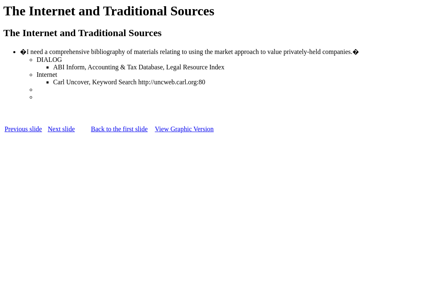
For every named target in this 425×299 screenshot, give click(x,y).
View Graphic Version (184, 128)
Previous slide (23, 128)
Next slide (61, 128)
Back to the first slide (119, 128)
